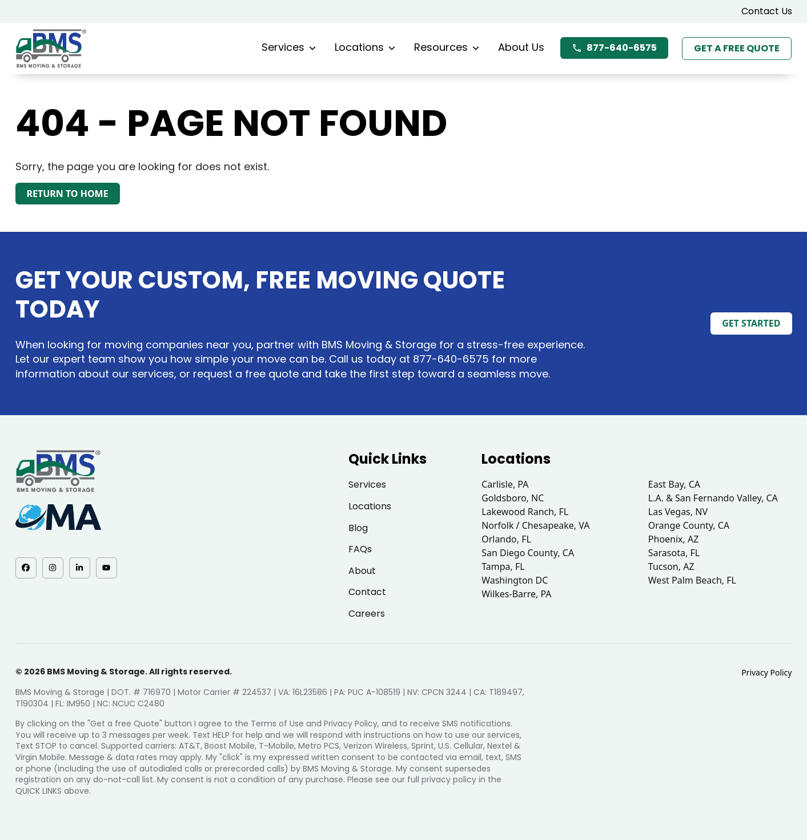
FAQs (360, 549)
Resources (446, 47)
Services (289, 47)
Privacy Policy (766, 672)
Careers (366, 613)
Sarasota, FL (674, 552)
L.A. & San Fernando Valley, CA (713, 498)
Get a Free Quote (737, 48)
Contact (367, 591)
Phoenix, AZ (673, 539)
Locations (365, 47)
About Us (521, 47)
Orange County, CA (688, 525)
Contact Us (766, 11)
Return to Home (68, 193)
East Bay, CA (674, 484)
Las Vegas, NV (678, 511)
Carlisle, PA (504, 484)
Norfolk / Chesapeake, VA (535, 525)
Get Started (751, 323)
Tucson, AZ (671, 566)
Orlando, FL (506, 539)
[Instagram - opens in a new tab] (53, 568)
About (362, 570)
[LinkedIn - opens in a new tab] (80, 568)
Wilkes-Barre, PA (516, 594)
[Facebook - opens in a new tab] (26, 568)
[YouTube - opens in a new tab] (107, 568)
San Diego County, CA (527, 552)
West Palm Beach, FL (692, 580)
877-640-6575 (614, 47)
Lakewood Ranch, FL (524, 511)
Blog (358, 527)
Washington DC (514, 580)
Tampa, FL (503, 566)
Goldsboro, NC (512, 498)
